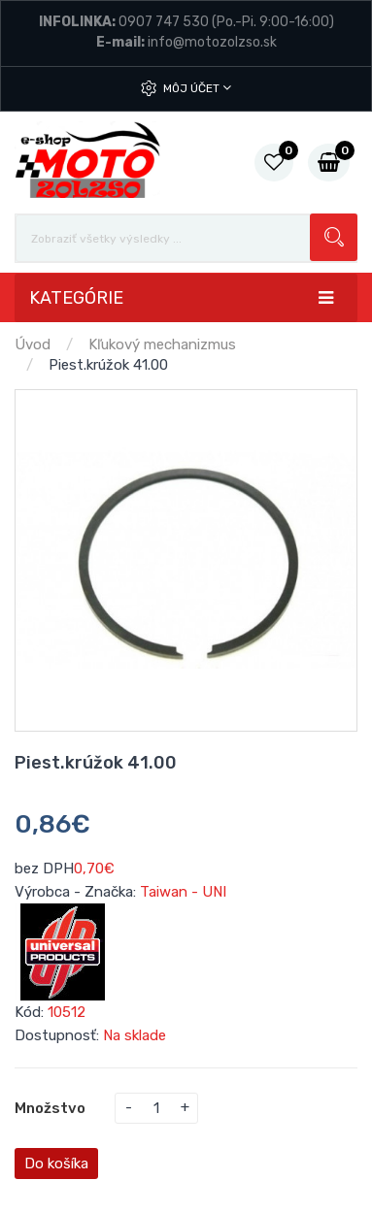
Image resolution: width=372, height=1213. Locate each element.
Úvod (33, 344)
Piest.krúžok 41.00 (108, 365)
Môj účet (197, 88)
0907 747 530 (163, 22)
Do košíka (56, 1163)
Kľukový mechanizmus (162, 344)
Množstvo (50, 1108)
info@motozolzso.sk (212, 42)
